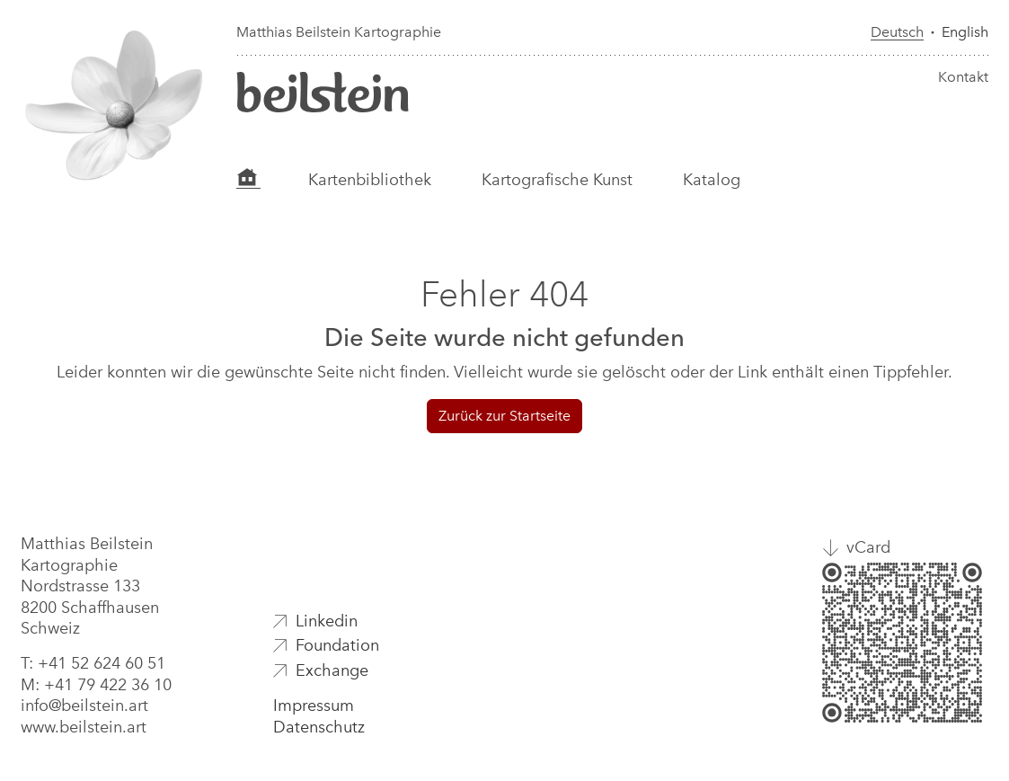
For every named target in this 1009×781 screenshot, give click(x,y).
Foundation (337, 645)
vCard (868, 547)
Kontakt (963, 76)
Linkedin (327, 621)
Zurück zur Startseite (504, 415)
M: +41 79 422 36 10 (96, 685)
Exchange (332, 670)
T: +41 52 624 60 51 (93, 663)
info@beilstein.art (84, 705)
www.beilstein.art (83, 727)
